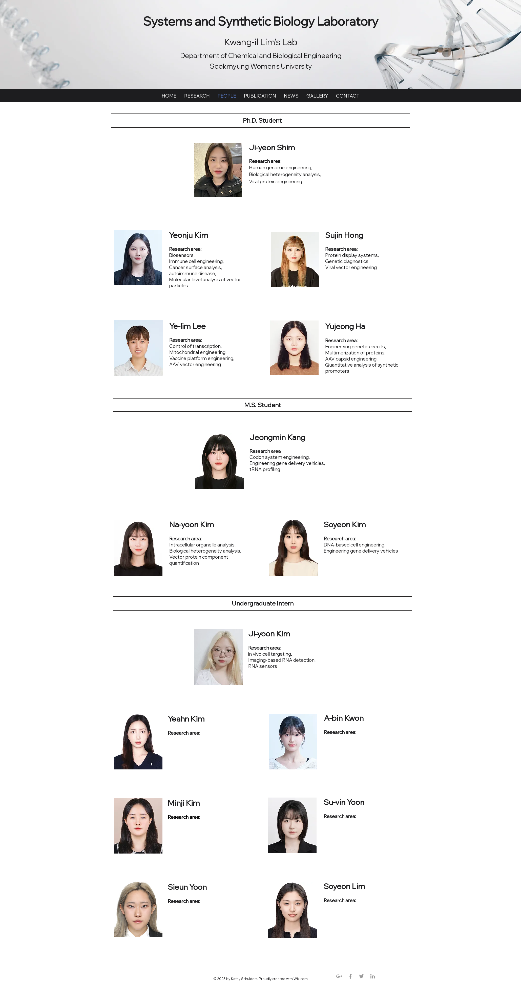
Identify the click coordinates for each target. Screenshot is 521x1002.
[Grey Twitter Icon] (361, 976)
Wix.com (301, 979)
